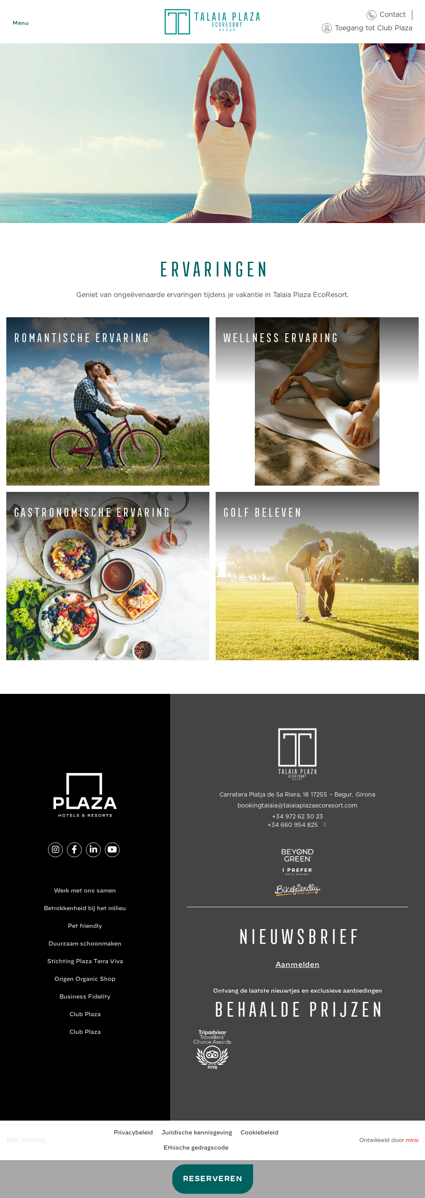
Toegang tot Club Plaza (373, 28)
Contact (393, 14)
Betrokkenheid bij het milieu (85, 908)
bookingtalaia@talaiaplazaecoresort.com (297, 806)
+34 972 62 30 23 (297, 817)
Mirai (412, 1140)
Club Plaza (85, 1014)
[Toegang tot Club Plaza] (327, 28)
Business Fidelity (84, 997)
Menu (21, 23)
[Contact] (371, 15)
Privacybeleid (133, 1133)
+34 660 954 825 (292, 825)
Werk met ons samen (85, 891)
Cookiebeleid (259, 1133)
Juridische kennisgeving (196, 1133)
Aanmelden (297, 965)
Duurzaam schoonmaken (84, 944)
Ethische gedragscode (195, 1148)
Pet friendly (85, 926)
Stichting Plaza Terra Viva (85, 961)
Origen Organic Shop (84, 979)
